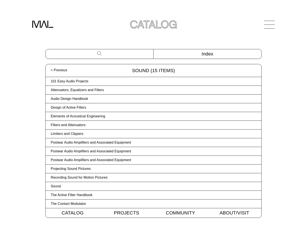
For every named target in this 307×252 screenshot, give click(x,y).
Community (180, 213)
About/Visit (234, 213)
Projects (126, 213)
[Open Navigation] (269, 24)
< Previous (59, 70)
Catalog (73, 213)
